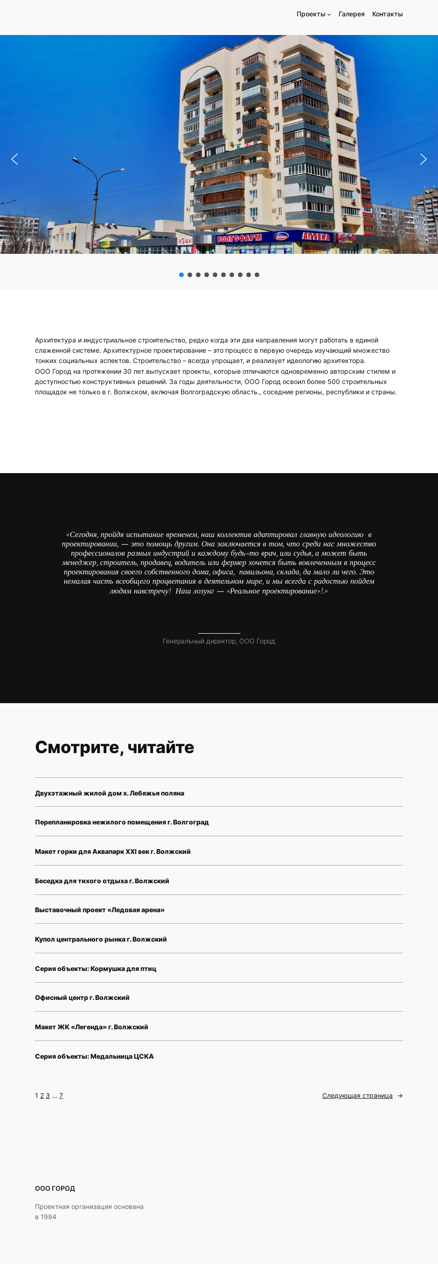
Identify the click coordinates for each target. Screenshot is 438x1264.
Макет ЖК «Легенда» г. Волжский (91, 1027)
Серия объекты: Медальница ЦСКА (94, 1056)
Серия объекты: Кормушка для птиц (95, 968)
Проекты (311, 14)
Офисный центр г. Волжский (82, 997)
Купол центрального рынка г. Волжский (101, 939)
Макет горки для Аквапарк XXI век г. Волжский (113, 851)
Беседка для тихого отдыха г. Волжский (102, 881)
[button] (14, 159)
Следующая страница (362, 1095)
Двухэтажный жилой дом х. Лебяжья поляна (109, 793)
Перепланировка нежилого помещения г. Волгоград (122, 822)
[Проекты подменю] (329, 14)
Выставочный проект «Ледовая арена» (100, 910)
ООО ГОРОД (55, 1188)
